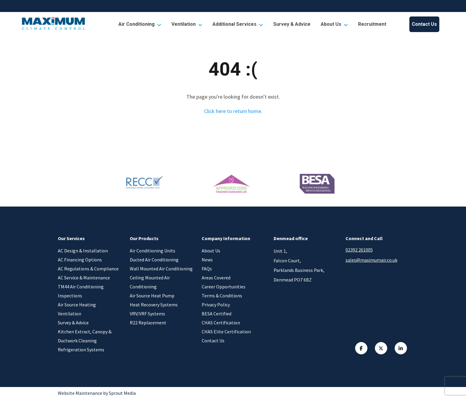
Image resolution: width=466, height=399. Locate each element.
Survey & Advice (291, 24)
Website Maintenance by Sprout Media (97, 393)
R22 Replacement (148, 323)
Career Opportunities (223, 287)
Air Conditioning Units (152, 251)
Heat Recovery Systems (154, 305)
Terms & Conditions (222, 296)
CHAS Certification (221, 323)
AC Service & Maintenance (84, 278)
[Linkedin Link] (401, 349)
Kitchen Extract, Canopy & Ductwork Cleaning (84, 336)
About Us (334, 24)
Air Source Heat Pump (152, 296)
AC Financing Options (80, 260)
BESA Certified (216, 314)
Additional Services (237, 24)
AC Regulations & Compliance (88, 269)
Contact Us (424, 24)
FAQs (207, 269)
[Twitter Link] (379, 349)
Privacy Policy (216, 305)
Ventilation (186, 24)
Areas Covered (216, 278)
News (207, 260)
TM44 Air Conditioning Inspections (81, 291)
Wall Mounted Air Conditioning (161, 269)
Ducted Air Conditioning (154, 260)
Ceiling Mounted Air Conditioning (150, 282)
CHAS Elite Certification (226, 332)
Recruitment (372, 24)
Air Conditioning (139, 24)
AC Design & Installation (83, 251)
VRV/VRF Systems (147, 314)
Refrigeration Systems (81, 350)
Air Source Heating (77, 305)
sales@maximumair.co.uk (371, 260)
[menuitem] (139, 24)
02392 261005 (359, 250)
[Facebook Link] (356, 349)
